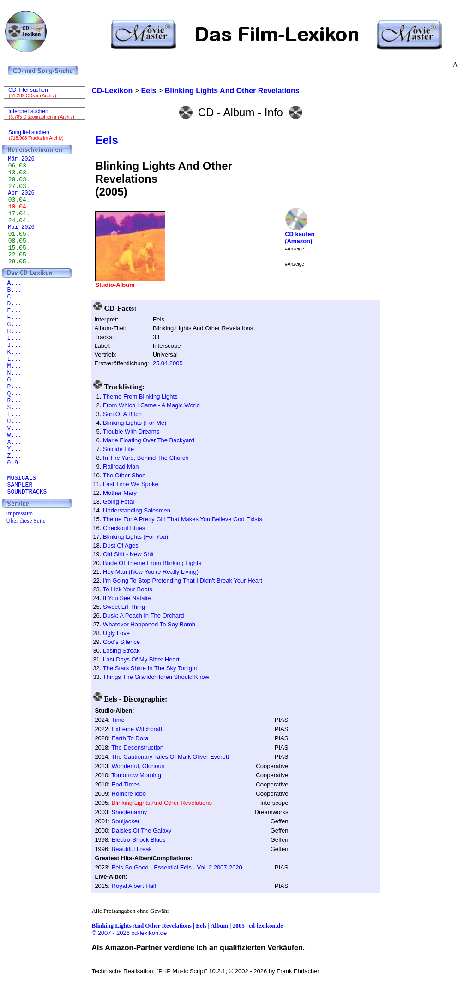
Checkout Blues (124, 527)
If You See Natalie (127, 598)
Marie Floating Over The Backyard (148, 440)
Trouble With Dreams (131, 431)
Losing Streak (121, 650)
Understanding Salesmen (136, 510)
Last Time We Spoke (130, 484)
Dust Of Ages (121, 545)
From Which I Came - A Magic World (151, 405)
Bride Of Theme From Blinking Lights (152, 562)
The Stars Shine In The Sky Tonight (150, 668)
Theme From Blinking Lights (140, 396)
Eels (106, 140)
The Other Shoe (124, 475)
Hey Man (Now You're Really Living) (151, 571)
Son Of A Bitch (122, 414)
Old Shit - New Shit (128, 554)
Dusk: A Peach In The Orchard (143, 615)
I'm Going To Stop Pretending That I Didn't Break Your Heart (182, 580)
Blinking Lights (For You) (135, 536)
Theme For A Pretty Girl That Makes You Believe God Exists (182, 519)
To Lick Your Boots (127, 589)
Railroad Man (121, 466)
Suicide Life (118, 449)
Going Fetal (118, 501)
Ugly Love (116, 633)
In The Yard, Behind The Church (146, 457)
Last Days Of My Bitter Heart (141, 659)
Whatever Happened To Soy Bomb (149, 624)
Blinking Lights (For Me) (134, 422)
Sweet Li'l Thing (124, 606)
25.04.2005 (168, 363)
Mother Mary (120, 492)
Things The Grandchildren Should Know (156, 676)
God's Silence (121, 641)
